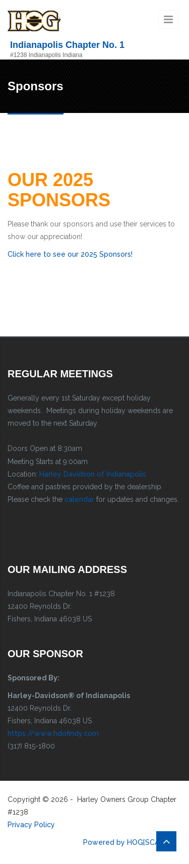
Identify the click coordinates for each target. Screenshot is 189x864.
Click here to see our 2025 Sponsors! (70, 254)
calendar (79, 499)
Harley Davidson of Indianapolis (92, 474)
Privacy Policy (31, 825)
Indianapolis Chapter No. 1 (67, 45)
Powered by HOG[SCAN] (124, 842)
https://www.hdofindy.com (53, 733)
